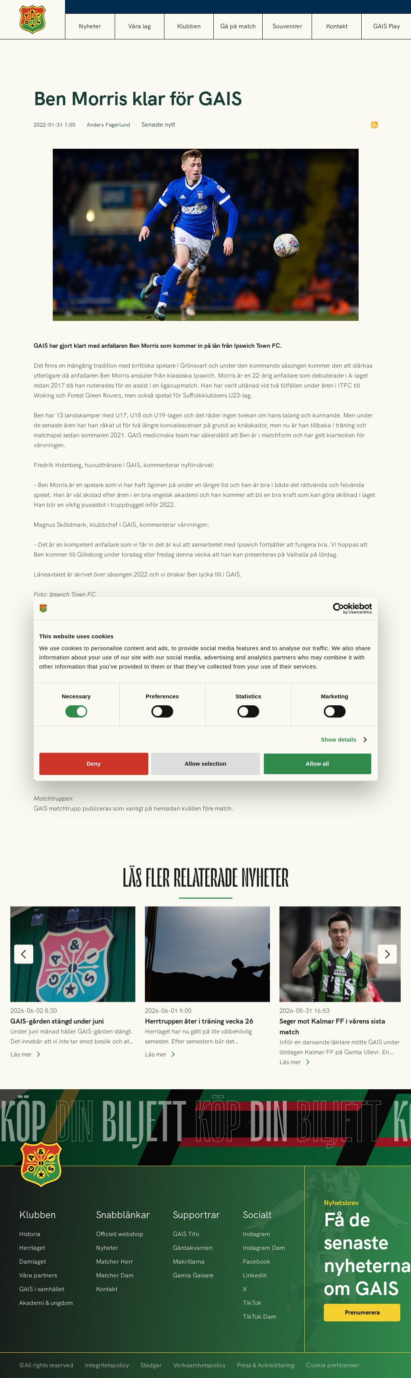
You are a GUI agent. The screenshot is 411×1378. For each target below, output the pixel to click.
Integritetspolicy (107, 1365)
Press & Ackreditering (265, 1365)
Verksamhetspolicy (199, 1365)
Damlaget (32, 1262)
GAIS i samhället (41, 1289)
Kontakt (337, 26)
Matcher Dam (115, 1275)
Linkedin (255, 1275)
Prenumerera (362, 1312)
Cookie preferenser (332, 1365)
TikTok (252, 1303)
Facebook (256, 1262)
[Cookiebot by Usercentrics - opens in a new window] (338, 608)
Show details (338, 739)
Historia (30, 1234)
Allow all (317, 763)
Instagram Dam (264, 1248)
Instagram (256, 1234)
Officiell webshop (119, 1234)
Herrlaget (32, 1248)
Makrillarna (189, 1262)
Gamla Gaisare (193, 1275)
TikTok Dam (259, 1317)
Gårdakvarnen (193, 1248)
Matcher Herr (114, 1262)
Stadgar (151, 1365)
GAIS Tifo (186, 1234)
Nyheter (90, 26)
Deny (94, 763)
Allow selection (205, 763)
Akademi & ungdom (46, 1303)
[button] (139, 26)
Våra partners (38, 1275)
